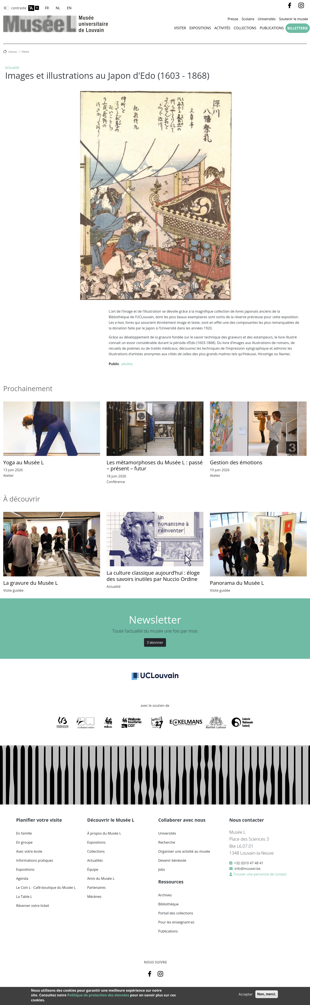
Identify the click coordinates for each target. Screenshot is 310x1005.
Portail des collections (175, 913)
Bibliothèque (168, 904)
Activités (222, 28)
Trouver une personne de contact (259, 874)
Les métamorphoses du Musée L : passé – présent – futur (155, 465)
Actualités (95, 860)
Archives (165, 895)
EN (69, 8)
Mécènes (94, 896)
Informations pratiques (34, 860)
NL (58, 8)
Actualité (12, 67)
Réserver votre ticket (32, 905)
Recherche (166, 842)
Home (12, 52)
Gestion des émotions (236, 462)
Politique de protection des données (98, 995)
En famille (24, 833)
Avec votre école (29, 851)
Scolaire (248, 19)
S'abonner (155, 642)
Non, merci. (266, 994)
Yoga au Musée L (23, 462)
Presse (233, 19)
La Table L (24, 896)
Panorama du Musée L (237, 582)
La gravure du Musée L (30, 582)
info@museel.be (247, 868)
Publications (272, 28)
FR (47, 8)
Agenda (22, 878)
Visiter (180, 28)
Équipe (92, 869)
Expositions (200, 28)
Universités (267, 19)
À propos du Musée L (104, 833)
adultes (127, 363)
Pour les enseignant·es (176, 922)
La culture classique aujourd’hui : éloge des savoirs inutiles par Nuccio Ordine (153, 575)
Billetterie (297, 28)
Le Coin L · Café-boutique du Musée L (46, 887)
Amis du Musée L (101, 878)
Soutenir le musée (293, 19)
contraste (18, 8)
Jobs (161, 869)
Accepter (246, 994)
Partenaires (96, 887)
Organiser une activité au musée (184, 851)
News (25, 51)
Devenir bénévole (172, 860)
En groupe (24, 842)
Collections (245, 28)
